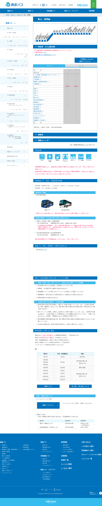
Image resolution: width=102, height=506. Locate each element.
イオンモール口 (38, 115)
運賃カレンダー (44, 140)
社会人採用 (66, 447)
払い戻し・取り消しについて (80, 386)
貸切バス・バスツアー (71, 11)
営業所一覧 (65, 460)
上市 (35, 95)
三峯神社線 (26, 445)
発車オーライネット (86, 60)
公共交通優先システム (28, 449)
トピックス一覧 (87, 458)
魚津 (35, 91)
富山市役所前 (38, 104)
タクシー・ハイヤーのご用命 (91, 454)
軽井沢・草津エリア (7, 470)
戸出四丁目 (37, 113)
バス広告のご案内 (88, 446)
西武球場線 (26, 447)
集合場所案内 (45, 477)
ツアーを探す (45, 472)
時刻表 (3, 445)
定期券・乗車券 (6, 451)
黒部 (35, 88)
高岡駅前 (36, 118)
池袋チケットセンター (13, 151)
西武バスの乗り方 (6, 464)
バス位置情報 (5, 458)
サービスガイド (11, 165)
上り (81, 66)
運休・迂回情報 (6, 456)
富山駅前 (36, 106)
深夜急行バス (5, 466)
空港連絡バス (51, 11)
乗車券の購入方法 (12, 156)
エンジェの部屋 (66, 464)
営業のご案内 (11, 161)
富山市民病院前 (38, 100)
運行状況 (44, 449)
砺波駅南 (36, 109)
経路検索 (4, 447)
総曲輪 (36, 102)
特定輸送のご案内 (88, 450)
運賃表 (40, 135)
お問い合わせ (62, 5)
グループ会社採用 (67, 451)
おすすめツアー (46, 474)
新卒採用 (65, 445)
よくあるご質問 (66, 468)
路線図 (3, 453)
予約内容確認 (45, 479)
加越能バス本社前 (39, 120)
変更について (48, 386)
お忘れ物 (54, 5)
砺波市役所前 (38, 111)
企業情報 (70, 5)
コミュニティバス (6, 472)
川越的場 (36, 84)
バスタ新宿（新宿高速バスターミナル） (46, 75)
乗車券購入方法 (46, 447)
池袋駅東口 (37, 77)
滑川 (35, 93)
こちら (44, 52)
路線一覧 (9, 28)
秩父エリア (5, 468)
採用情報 (92, 11)
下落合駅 (36, 79)
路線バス (10, 11)
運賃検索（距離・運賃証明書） (10, 449)
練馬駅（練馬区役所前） (41, 81)
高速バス (30, 11)
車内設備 (9, 147)
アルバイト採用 (67, 449)
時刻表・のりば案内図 (46, 47)
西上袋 (36, 97)
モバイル (58, 489)
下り (49, 66)
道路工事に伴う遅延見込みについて (45, 55)
